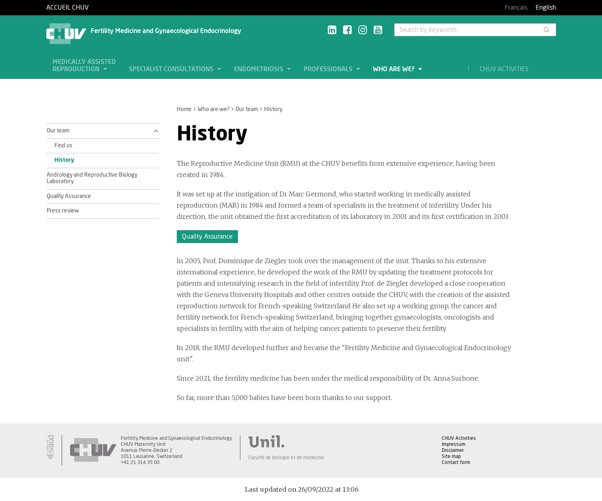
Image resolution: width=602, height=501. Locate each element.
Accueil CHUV (67, 7)
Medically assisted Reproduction (84, 65)
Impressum (453, 444)
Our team (247, 109)
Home (184, 109)
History (64, 160)
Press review (63, 211)
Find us (63, 145)
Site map (451, 456)
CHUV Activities (504, 69)
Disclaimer (453, 450)
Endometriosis (259, 69)
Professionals (329, 69)
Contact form (456, 462)
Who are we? (394, 69)
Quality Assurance (69, 196)
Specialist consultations (172, 69)
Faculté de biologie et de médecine (286, 457)
